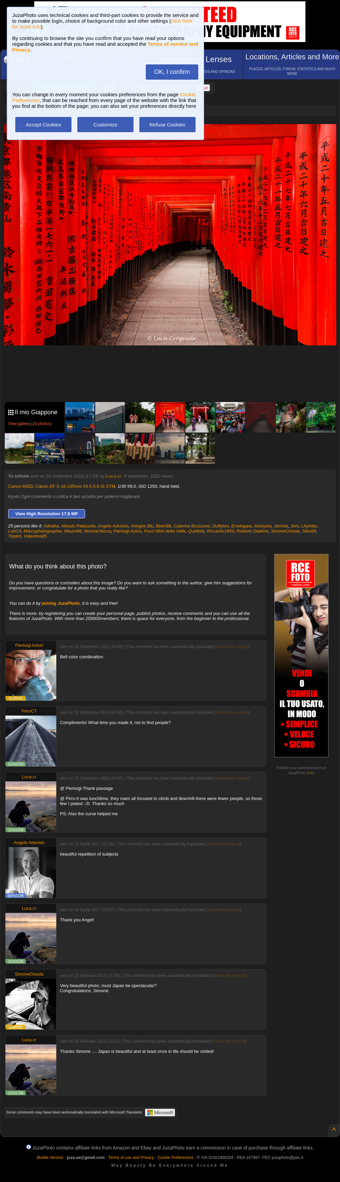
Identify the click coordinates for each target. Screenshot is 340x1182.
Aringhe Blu (142, 525)
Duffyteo (220, 525)
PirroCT (29, 711)
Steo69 (309, 531)
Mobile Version (50, 1157)
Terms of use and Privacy (131, 1157)
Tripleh (14, 536)
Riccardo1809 (220, 531)
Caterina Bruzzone (192, 525)
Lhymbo (309, 525)
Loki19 (14, 531)
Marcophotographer (43, 531)
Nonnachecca (97, 531)
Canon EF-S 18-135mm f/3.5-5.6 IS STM (75, 486)
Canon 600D (20, 486)
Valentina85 (35, 536)
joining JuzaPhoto (61, 603)
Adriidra (51, 525)
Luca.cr (113, 476)
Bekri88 (163, 525)
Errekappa (241, 525)
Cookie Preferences (175, 1157)
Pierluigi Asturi (128, 531)
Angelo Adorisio (113, 525)
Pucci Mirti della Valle (165, 531)
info (311, 773)
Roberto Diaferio (252, 531)
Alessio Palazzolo (78, 525)
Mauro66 (73, 531)
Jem (295, 525)
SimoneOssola (285, 531)
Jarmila (281, 525)
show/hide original (232, 646)
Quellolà (196, 531)
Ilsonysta (262, 525)
